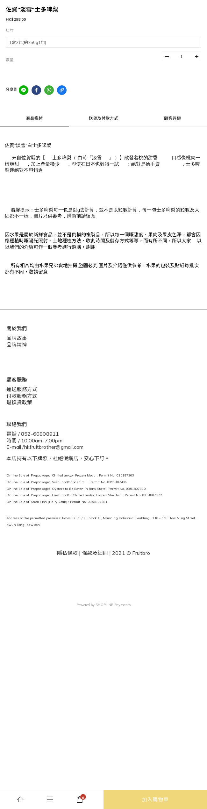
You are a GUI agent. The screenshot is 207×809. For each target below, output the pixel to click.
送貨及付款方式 (103, 118)
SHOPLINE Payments (113, 605)
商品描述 (34, 118)
